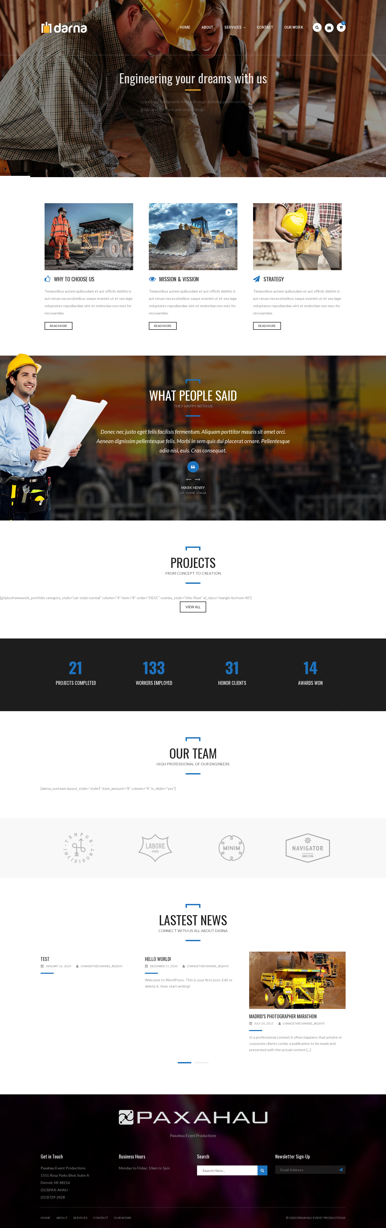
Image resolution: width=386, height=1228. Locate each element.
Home (46, 1218)
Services (80, 1218)
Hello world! (158, 959)
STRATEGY (274, 279)
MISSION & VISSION (179, 279)
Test (45, 959)
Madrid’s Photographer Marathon (283, 1016)
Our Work (122, 1218)
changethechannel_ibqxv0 (101, 966)
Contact (100, 1218)
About (62, 1218)
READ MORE (58, 326)
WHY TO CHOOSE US (74, 279)
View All (193, 607)
